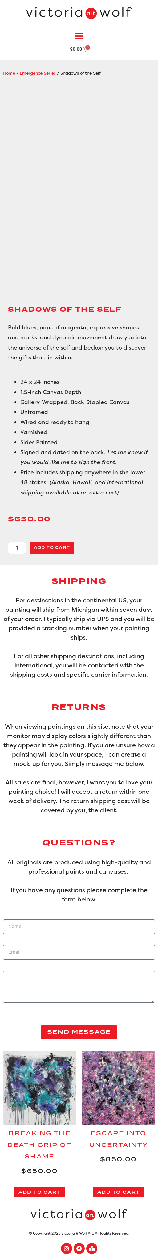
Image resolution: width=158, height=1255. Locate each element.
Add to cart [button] (39, 1192)
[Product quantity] (17, 548)
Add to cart (52, 547)
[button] (79, 36)
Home (9, 73)
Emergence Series (38, 73)
